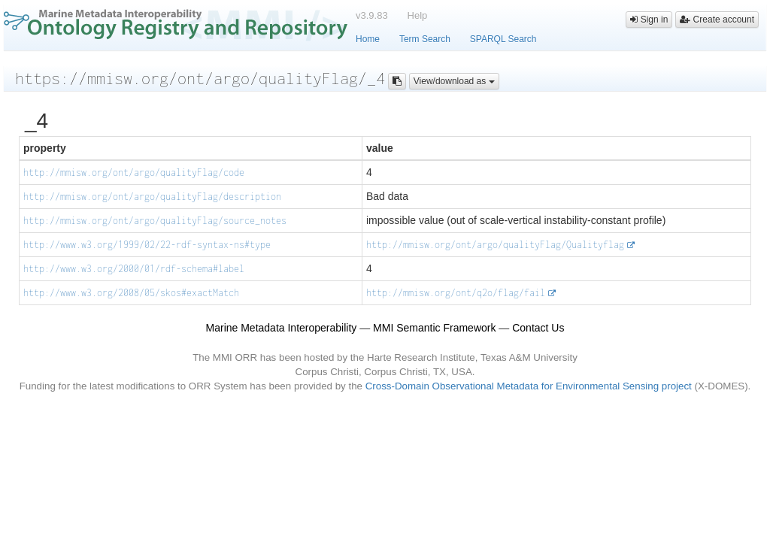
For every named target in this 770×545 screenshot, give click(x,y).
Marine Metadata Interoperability (281, 328)
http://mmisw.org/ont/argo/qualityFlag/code (133, 172)
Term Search (424, 39)
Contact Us (538, 328)
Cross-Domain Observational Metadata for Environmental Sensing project (528, 386)
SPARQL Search (503, 39)
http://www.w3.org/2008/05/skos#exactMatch (131, 292)
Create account (717, 19)
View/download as (454, 81)
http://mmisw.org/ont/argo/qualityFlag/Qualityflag (495, 244)
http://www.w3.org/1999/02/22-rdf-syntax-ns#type (147, 244)
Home (368, 39)
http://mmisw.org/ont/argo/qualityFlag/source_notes (154, 220)
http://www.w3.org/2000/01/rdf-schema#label (133, 268)
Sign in (649, 19)
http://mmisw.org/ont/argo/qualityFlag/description (152, 196)
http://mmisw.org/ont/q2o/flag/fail (455, 292)
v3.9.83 (372, 15)
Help (418, 15)
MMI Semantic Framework (434, 328)
